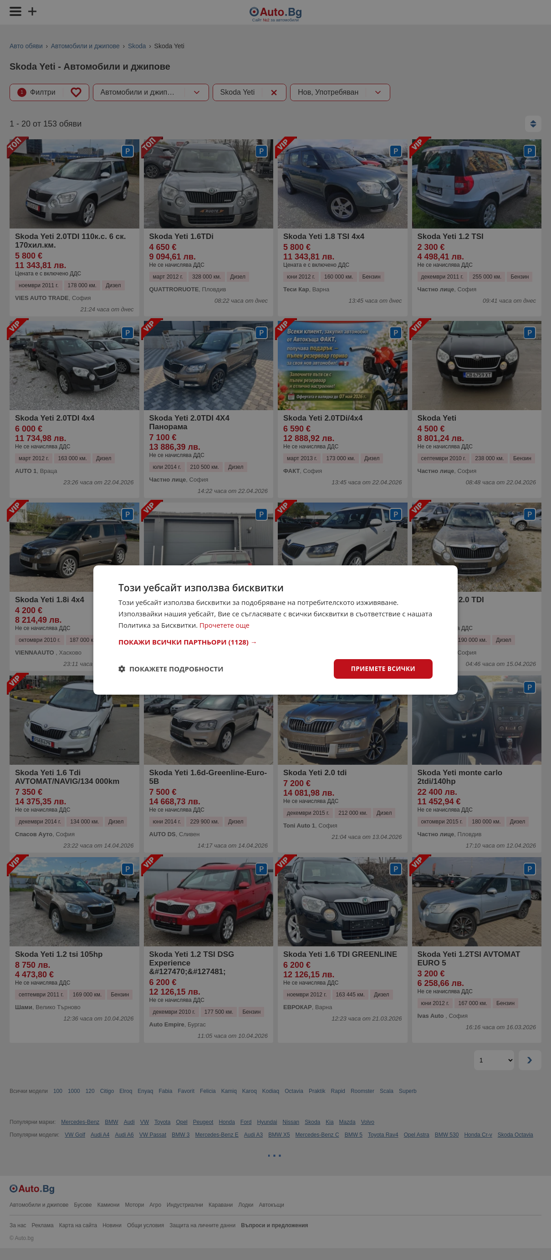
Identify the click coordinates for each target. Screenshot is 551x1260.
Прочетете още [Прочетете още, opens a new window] (224, 624)
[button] (275, 641)
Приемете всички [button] (382, 668)
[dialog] (275, 630)
